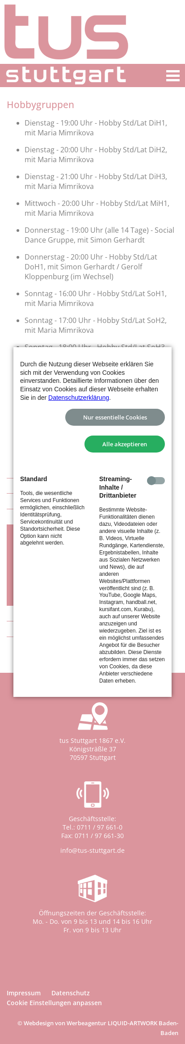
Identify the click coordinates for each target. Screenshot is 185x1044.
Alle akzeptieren (124, 444)
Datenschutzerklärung (78, 397)
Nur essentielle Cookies (115, 417)
